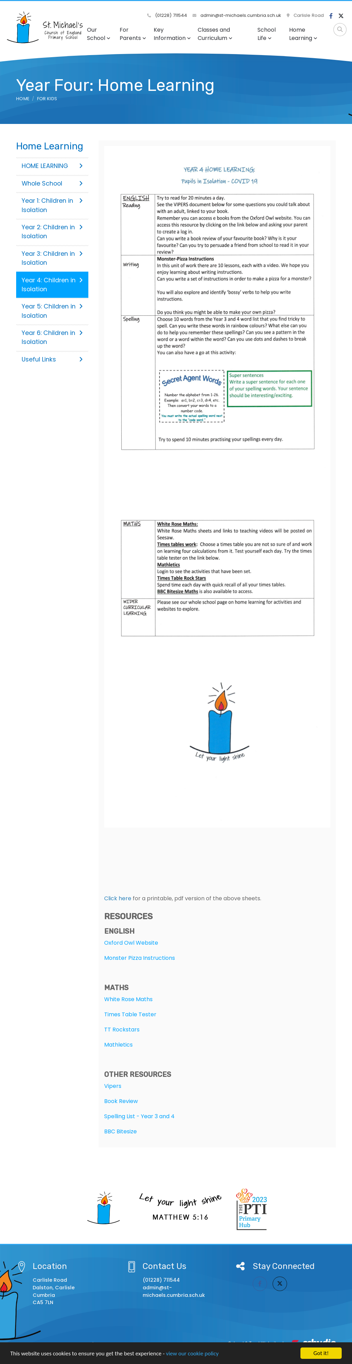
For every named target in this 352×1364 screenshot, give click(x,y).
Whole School (52, 183)
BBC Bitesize (120, 1131)
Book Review (121, 1101)
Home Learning (303, 34)
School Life (266, 34)
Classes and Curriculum (215, 34)
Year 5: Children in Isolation (52, 310)
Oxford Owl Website (131, 943)
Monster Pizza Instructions (139, 958)
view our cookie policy (192, 1353)
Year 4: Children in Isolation (52, 284)
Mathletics (118, 1045)
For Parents (133, 34)
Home (22, 99)
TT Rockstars (122, 1030)
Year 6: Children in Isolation (52, 337)
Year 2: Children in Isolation (52, 231)
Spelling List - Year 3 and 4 (139, 1116)
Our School (98, 34)
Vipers (112, 1086)
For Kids (47, 99)
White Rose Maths (128, 999)
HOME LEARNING (52, 166)
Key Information (172, 34)
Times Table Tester (130, 1014)
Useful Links (52, 359)
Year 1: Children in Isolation (52, 205)
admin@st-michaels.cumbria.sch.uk (236, 15)
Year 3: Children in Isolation (52, 258)
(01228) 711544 (167, 15)
